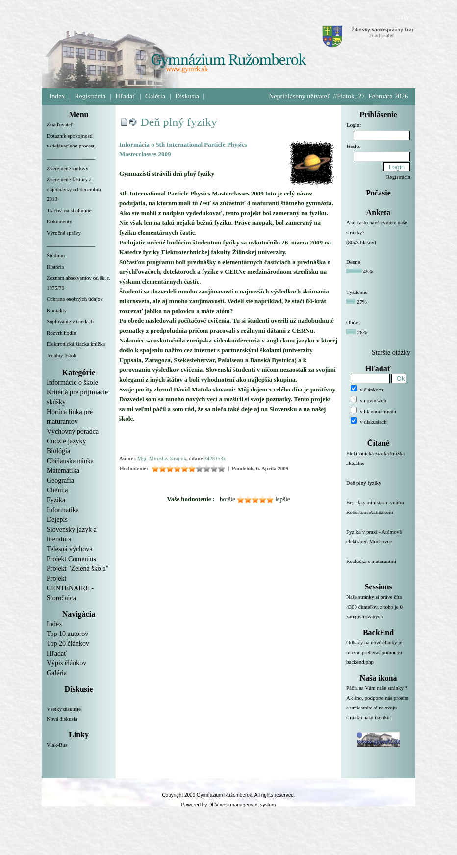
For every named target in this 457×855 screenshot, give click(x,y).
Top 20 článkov (68, 643)
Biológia (58, 451)
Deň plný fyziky (179, 122)
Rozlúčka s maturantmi (378, 567)
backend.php (360, 662)
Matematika (63, 470)
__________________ (71, 157)
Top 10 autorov (67, 633)
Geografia (60, 480)
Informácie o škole (72, 382)
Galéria (155, 96)
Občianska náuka (70, 460)
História (55, 266)
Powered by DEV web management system (228, 804)
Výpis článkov (66, 663)
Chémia (57, 490)
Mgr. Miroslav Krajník (161, 458)
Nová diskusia (62, 719)
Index (57, 96)
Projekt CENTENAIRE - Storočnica (70, 588)
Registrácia (90, 96)
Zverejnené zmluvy (67, 168)
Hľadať (125, 96)
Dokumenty (59, 221)
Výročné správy (64, 233)
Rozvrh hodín (61, 333)
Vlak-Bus (57, 745)
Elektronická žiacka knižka (76, 344)
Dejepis (57, 519)
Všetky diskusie (64, 709)
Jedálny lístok (61, 355)
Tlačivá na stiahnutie (69, 210)
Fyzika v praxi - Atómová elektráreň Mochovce (378, 542)
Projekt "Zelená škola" (78, 568)
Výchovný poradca (73, 431)
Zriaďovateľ (60, 124)
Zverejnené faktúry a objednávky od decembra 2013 (74, 189)
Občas (353, 322)
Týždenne (356, 292)
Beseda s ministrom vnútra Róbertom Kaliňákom (378, 513)
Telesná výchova (69, 549)
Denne (353, 262)
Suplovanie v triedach (70, 321)
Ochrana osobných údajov (75, 299)
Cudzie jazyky (66, 441)
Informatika (63, 509)
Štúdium (56, 255)
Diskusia (187, 96)
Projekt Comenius (71, 558)
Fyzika (56, 500)
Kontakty (57, 310)
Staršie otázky (391, 352)
